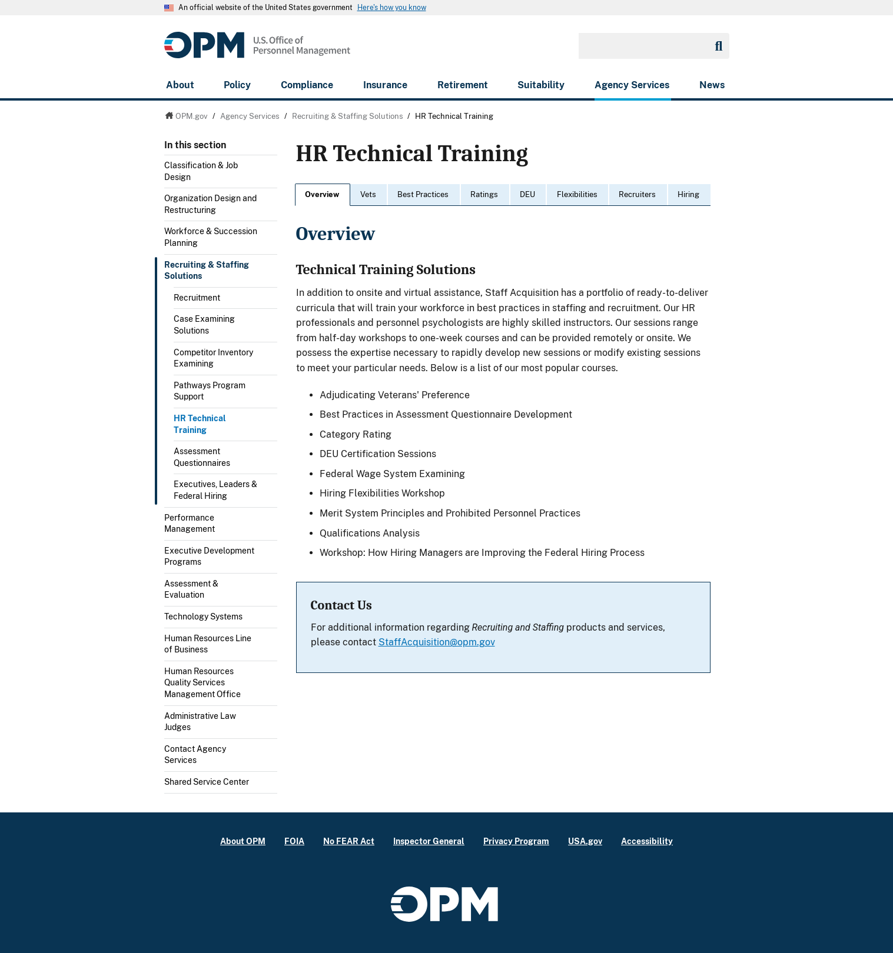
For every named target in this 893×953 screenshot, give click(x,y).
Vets (368, 194)
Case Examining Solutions (204, 324)
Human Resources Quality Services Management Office (202, 683)
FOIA (294, 841)
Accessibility (647, 841)
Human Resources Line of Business (207, 644)
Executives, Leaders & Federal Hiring (215, 490)
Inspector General (428, 841)
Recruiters (637, 194)
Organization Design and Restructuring (210, 204)
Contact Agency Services (195, 754)
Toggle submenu (272, 169)
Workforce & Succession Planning (210, 237)
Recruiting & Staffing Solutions (206, 270)
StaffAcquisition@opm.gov (437, 642)
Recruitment (197, 297)
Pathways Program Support (209, 391)
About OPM (242, 841)
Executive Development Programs (209, 556)
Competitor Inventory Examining (213, 358)
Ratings (484, 194)
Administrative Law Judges (200, 721)
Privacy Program (516, 841)
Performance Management (189, 523)
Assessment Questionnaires (202, 457)
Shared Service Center (206, 782)
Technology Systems (203, 616)
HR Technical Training (200, 424)
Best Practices (423, 194)
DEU (527, 194)
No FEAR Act (348, 841)
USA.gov (585, 841)
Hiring (688, 194)
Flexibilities (577, 194)
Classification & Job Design (201, 171)
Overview (322, 194)
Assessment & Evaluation (191, 589)
